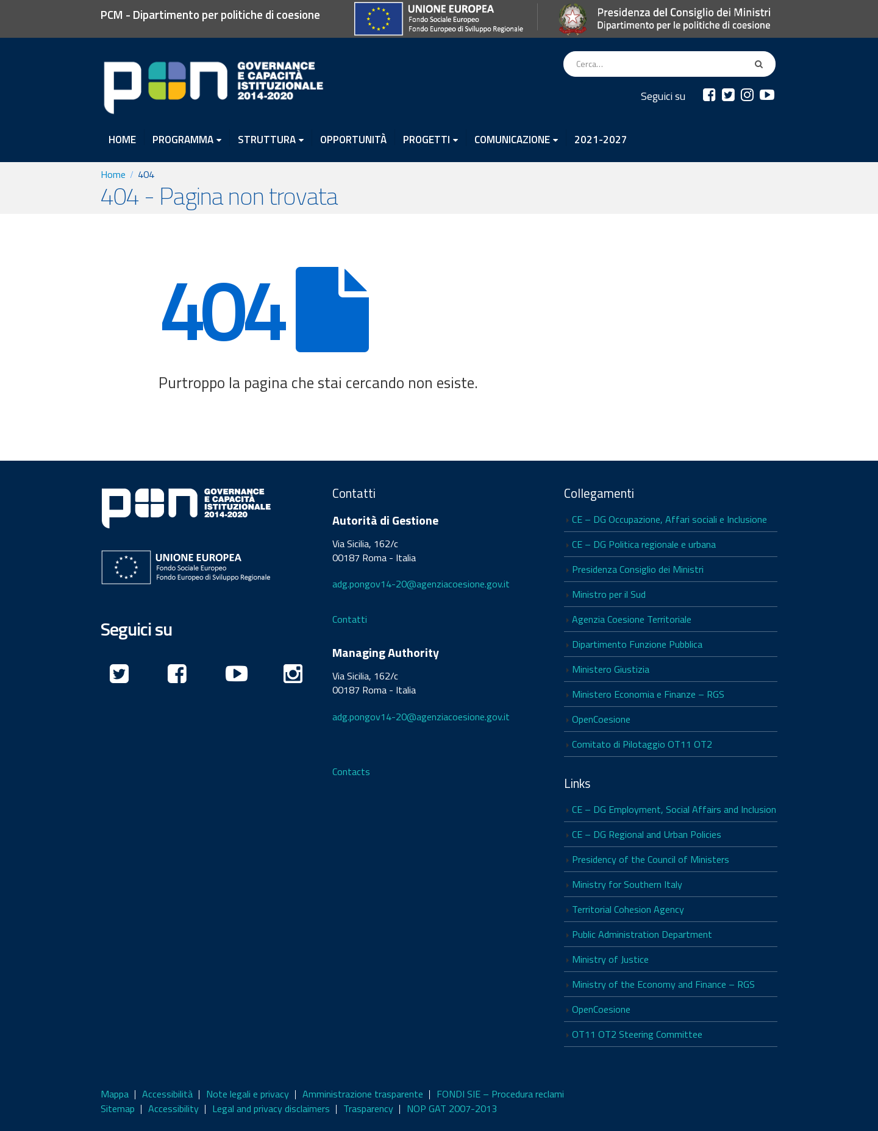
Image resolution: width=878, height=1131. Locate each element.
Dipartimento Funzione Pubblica (637, 644)
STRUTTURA (267, 139)
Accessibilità (167, 1094)
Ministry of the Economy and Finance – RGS (663, 984)
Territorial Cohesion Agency (628, 909)
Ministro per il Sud (609, 594)
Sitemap (118, 1108)
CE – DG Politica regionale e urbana (644, 544)
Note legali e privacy (247, 1094)
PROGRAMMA (182, 139)
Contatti (349, 619)
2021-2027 (600, 138)
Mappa (115, 1094)
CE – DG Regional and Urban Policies (646, 834)
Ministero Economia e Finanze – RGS (648, 694)
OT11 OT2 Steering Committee (637, 1034)
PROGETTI (426, 139)
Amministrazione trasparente (362, 1094)
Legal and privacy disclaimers (271, 1108)
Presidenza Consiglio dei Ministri (638, 569)
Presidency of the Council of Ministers (650, 859)
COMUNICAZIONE (512, 139)
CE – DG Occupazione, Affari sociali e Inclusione (669, 519)
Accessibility (173, 1108)
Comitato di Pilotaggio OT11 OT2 (642, 744)
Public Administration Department (642, 934)
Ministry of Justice (610, 959)
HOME (122, 138)
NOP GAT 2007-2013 (452, 1108)
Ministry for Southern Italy (627, 884)
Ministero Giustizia (610, 669)
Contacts (351, 771)
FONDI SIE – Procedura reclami (500, 1094)
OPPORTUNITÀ (353, 138)
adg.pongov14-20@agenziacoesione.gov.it (421, 583)
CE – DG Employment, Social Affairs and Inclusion (674, 809)
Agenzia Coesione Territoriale (631, 619)
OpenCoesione (601, 719)
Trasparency (368, 1108)
